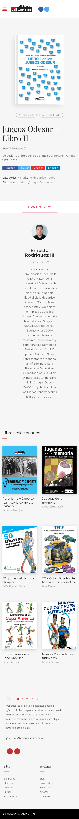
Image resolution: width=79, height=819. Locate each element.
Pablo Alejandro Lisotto (13, 586)
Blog (42, 778)
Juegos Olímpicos (40, 182)
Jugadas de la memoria (52, 500)
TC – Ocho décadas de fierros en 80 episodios (58, 580)
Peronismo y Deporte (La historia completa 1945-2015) (18, 502)
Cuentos (8, 787)
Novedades (46, 783)
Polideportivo (37, 177)
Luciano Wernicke (11, 662)
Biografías (9, 778)
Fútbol (7, 791)
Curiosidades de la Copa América (15, 656)
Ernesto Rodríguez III (14, 148)
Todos (51, 177)
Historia (22, 177)
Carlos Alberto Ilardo (52, 506)
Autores (44, 791)
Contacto (45, 796)
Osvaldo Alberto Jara (12, 510)
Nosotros (45, 787)
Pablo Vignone (49, 586)
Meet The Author (39, 206)
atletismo (22, 182)
